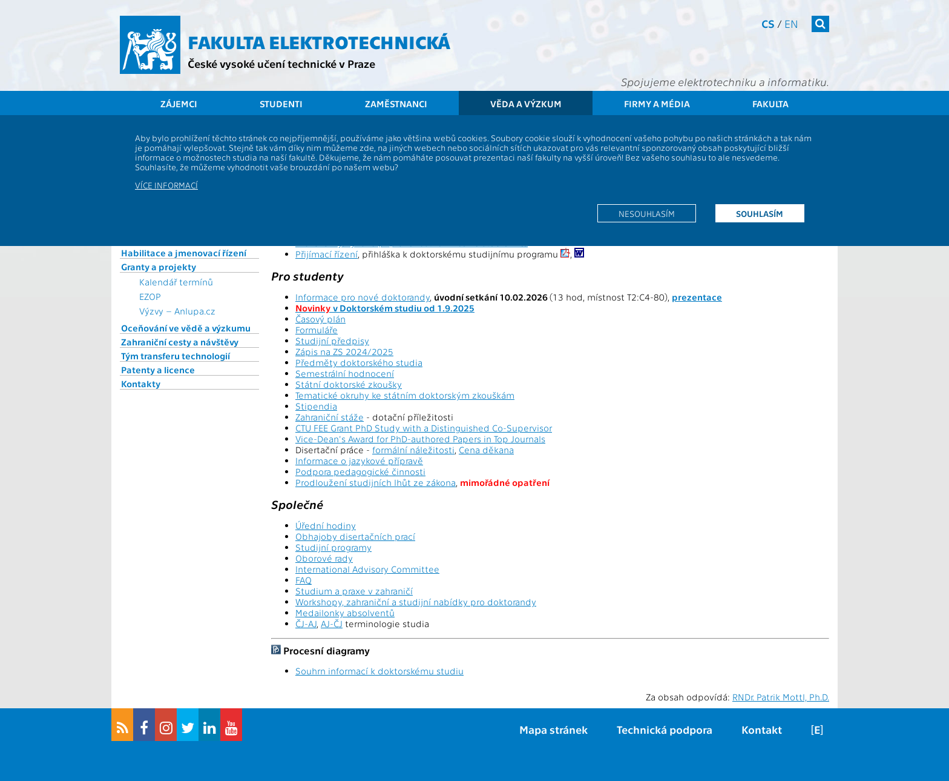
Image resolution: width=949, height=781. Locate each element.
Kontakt (761, 729)
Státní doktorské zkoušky (348, 384)
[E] (817, 729)
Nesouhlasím (647, 213)
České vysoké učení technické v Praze (281, 63)
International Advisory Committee (367, 568)
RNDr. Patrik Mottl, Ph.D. (780, 696)
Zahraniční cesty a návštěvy (179, 341)
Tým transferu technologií (175, 355)
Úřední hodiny (325, 525)
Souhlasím (759, 213)
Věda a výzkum (526, 103)
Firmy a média (657, 103)
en (791, 23)
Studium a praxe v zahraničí (354, 590)
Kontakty (140, 383)
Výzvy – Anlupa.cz (177, 310)
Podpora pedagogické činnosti (360, 471)
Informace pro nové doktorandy (362, 296)
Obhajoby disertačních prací (355, 536)
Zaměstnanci (396, 103)
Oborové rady (324, 558)
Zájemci (178, 103)
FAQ (303, 579)
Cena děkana (486, 449)
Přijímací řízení (326, 253)
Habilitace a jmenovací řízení (183, 252)
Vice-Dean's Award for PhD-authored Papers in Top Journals (420, 438)
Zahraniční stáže (329, 416)
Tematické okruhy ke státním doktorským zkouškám (404, 395)
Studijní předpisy (332, 340)
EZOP (150, 296)
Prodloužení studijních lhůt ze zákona (375, 482)
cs (768, 23)
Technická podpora (664, 729)
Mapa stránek (553, 729)
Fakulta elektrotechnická (319, 41)
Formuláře (316, 329)
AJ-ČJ (332, 623)
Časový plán (320, 318)
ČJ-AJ (306, 623)
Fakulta (770, 103)
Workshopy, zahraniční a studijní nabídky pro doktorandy (415, 601)
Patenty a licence (158, 369)
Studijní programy (333, 547)
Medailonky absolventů (345, 612)
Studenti (281, 103)
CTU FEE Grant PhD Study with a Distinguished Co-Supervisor (423, 427)
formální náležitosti (413, 449)
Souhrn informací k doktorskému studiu (379, 670)
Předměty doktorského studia (358, 362)
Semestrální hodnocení (344, 373)
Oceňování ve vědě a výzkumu (186, 327)
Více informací (166, 185)
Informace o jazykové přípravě (359, 460)
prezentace (697, 296)
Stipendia (316, 405)
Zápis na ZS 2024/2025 (344, 351)
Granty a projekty (158, 266)
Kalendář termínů (176, 281)
